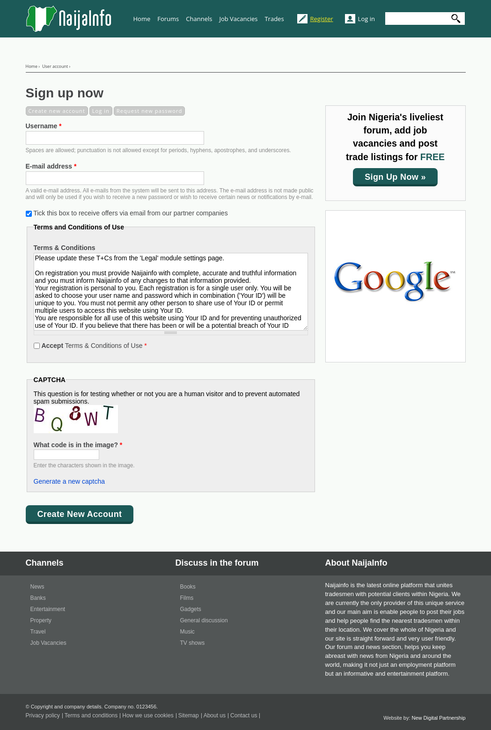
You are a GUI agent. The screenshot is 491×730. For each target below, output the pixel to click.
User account (55, 66)
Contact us (243, 715)
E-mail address (51, 166)
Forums (168, 19)
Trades (274, 19)
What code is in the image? (78, 445)
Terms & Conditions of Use (94, 345)
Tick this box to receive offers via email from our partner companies (130, 213)
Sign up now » (395, 177)
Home (142, 19)
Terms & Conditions (64, 247)
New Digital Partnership (439, 718)
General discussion (204, 620)
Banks (38, 598)
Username (44, 126)
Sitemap (188, 715)
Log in (366, 19)
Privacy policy (43, 715)
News (37, 586)
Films (187, 598)
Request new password (150, 110)
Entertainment (48, 609)
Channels (199, 19)
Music (187, 631)
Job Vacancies (238, 19)
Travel (38, 631)
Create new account (58, 110)
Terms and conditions (91, 715)
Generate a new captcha (69, 481)
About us (215, 715)
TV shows (192, 643)
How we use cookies (147, 715)
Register (321, 19)
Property (40, 620)
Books (188, 586)
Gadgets (190, 609)
